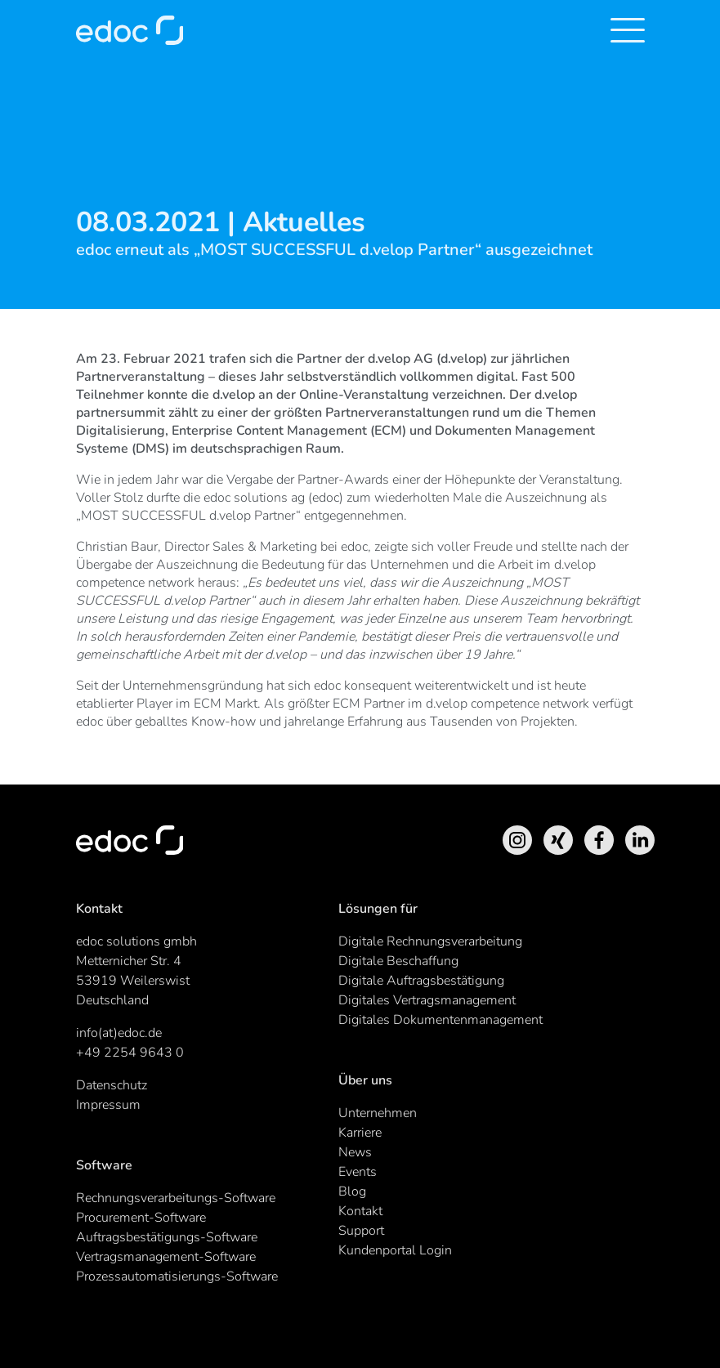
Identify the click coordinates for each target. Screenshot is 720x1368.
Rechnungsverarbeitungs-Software (175, 1198)
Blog (352, 1191)
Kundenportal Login (395, 1250)
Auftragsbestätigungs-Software (166, 1237)
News (355, 1152)
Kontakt (360, 1211)
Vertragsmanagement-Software (166, 1257)
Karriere (360, 1133)
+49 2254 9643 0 (130, 1053)
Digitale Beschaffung (398, 961)
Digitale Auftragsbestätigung (421, 981)
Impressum (108, 1105)
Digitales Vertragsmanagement (427, 1000)
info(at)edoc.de (119, 1033)
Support (361, 1231)
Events (357, 1172)
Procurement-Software (141, 1218)
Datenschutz (111, 1085)
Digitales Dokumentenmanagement (440, 1020)
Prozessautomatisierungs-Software (177, 1276)
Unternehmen (377, 1113)
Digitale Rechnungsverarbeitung (430, 941)
